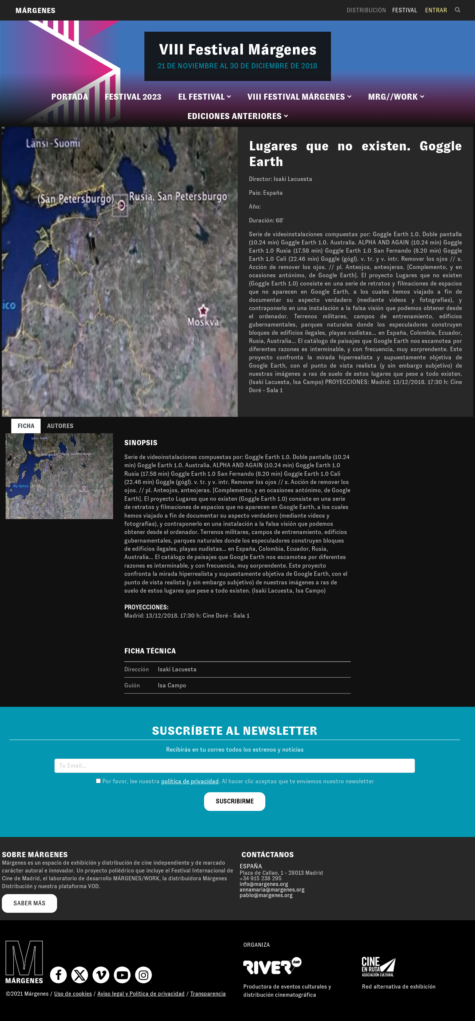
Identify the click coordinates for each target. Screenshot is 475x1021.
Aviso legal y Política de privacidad (141, 994)
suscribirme (235, 801)
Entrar (436, 10)
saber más (29, 903)
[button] (204, 97)
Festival (404, 10)
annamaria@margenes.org (272, 890)
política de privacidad (190, 781)
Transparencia (208, 994)
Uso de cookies (73, 994)
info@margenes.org (264, 884)
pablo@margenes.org (266, 895)
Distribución (366, 10)
